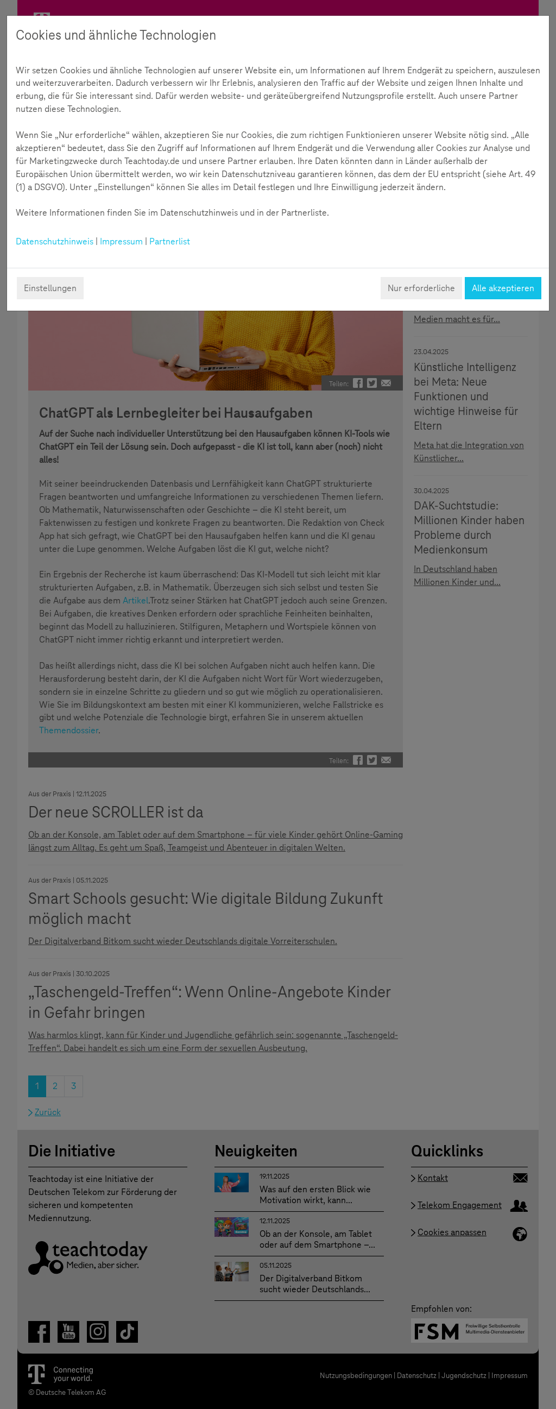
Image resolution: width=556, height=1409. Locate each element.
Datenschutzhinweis (54, 241)
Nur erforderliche (421, 288)
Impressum (121, 241)
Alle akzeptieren (503, 288)
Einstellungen (50, 288)
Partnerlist (169, 241)
